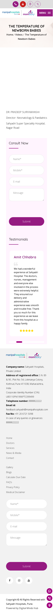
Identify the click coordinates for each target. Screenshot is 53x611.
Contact (10, 458)
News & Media (13, 453)
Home (9, 34)
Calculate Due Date (16, 477)
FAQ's (9, 482)
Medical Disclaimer (15, 492)
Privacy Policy (13, 487)
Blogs (9, 472)
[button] (13, 342)
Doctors (10, 443)
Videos (18, 34)
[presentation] (27, 553)
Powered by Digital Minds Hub (22, 608)
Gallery (9, 467)
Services (10, 448)
